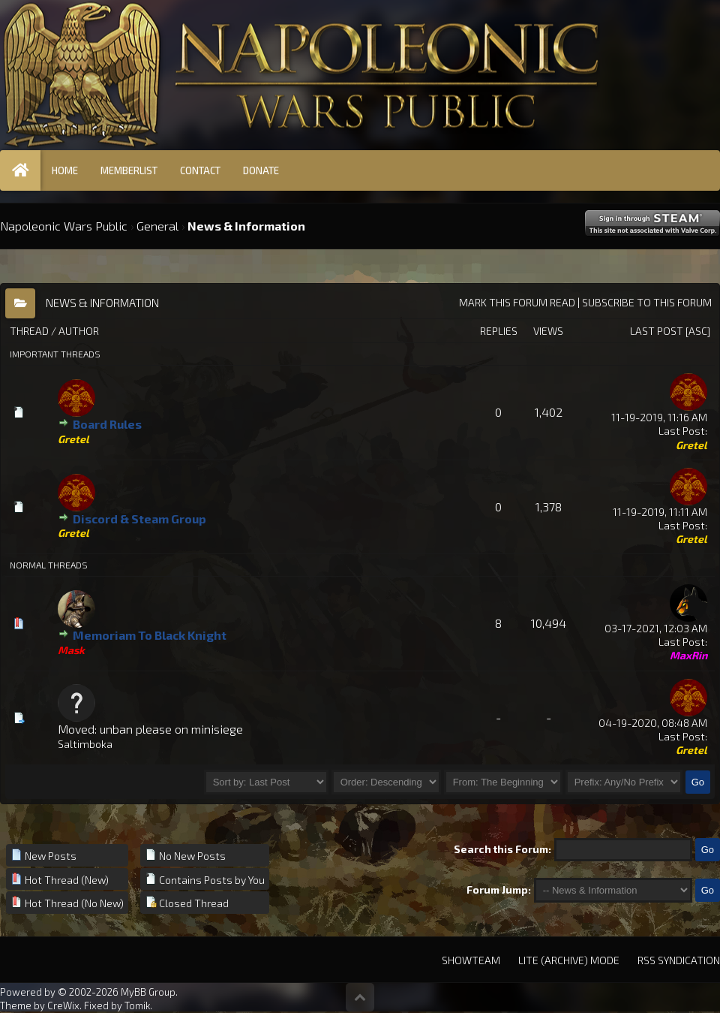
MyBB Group (148, 992)
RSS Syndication (679, 960)
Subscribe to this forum (647, 302)
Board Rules (107, 424)
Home (65, 170)
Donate (261, 170)
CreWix (63, 1005)
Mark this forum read (517, 302)
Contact (200, 170)
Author (78, 330)
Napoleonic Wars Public (64, 226)
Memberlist (129, 170)
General (157, 226)
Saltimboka (85, 743)
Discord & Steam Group (139, 518)
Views (548, 330)
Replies (499, 330)
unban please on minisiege (171, 729)
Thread (29, 330)
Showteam (471, 960)
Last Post (656, 330)
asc (697, 330)
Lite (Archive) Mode (569, 960)
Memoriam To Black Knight (149, 635)
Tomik (137, 1005)
